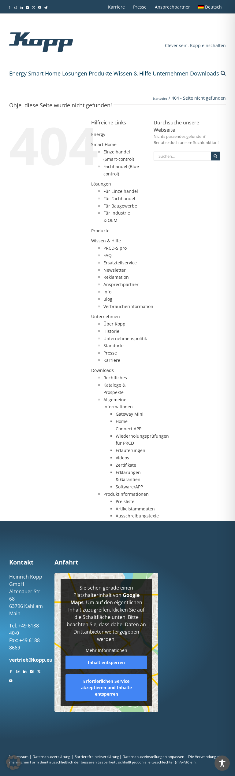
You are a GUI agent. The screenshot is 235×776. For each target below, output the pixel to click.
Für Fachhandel (119, 198)
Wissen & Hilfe (132, 73)
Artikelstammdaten (135, 509)
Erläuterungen (130, 450)
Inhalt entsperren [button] (106, 662)
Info (107, 292)
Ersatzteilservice (120, 263)
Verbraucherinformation (128, 306)
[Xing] (31, 670)
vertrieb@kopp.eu (31, 659)
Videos (122, 458)
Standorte (113, 345)
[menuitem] (210, 6)
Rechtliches (115, 378)
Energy (18, 73)
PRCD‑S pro (115, 248)
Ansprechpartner (121, 284)
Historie (111, 331)
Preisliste (125, 501)
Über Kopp (114, 324)
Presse (110, 353)
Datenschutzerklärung (51, 756)
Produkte (100, 73)
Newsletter (114, 270)
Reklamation (116, 277)
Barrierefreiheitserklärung (96, 756)
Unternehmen (170, 73)
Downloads (204, 73)
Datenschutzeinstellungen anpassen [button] (153, 756)
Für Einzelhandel (120, 191)
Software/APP (129, 487)
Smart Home (44, 73)
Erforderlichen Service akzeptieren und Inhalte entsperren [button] (106, 687)
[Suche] (215, 156)
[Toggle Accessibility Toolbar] (222, 763)
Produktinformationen (126, 494)
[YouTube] (10, 680)
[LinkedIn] (24, 670)
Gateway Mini (130, 414)
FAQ (107, 255)
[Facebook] (10, 670)
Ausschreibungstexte (137, 516)
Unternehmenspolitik (125, 338)
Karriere (111, 360)
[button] (223, 73)
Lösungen (74, 73)
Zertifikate (126, 465)
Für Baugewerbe (120, 206)
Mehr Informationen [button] (106, 650)
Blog (107, 299)
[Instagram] (17, 670)
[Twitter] (38, 670)
